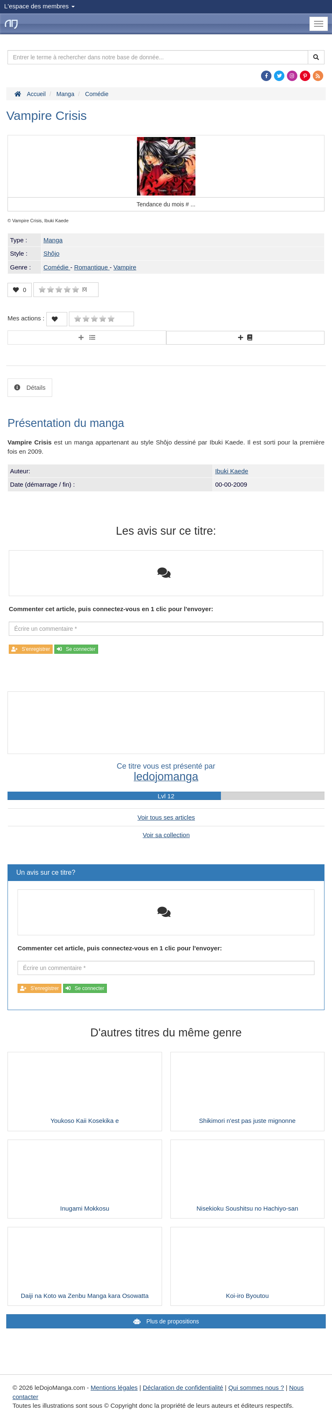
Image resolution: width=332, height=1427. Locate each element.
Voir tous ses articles (166, 817)
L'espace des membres (39, 6)
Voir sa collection (166, 834)
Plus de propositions (172, 1321)
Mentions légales (114, 1387)
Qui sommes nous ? (256, 1387)
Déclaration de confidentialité (183, 1387)
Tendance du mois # (166, 204)
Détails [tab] (35, 387)
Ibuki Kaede (231, 471)
